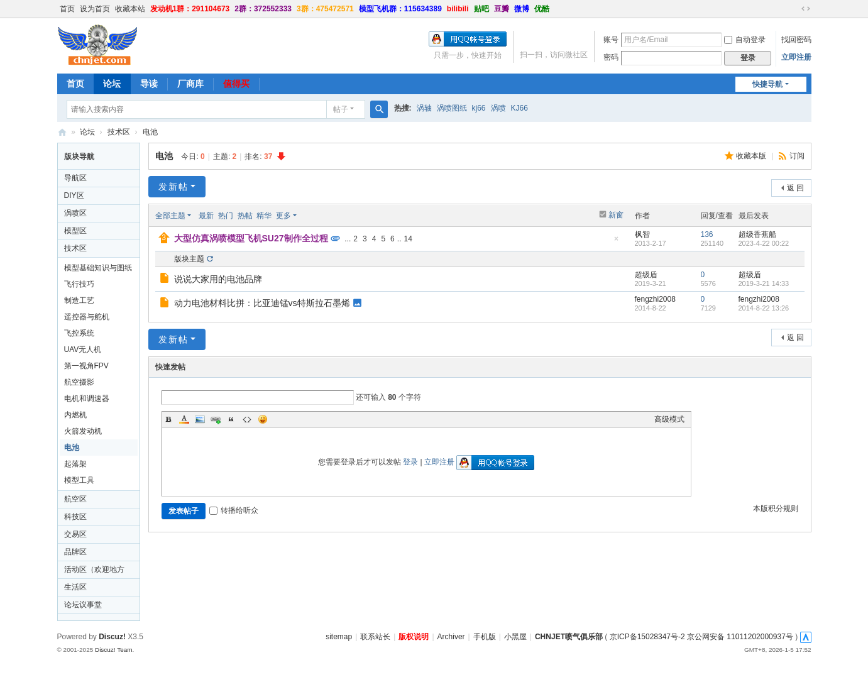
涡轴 (424, 108)
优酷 (541, 8)
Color (184, 419)
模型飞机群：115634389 (400, 8)
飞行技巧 (79, 284)
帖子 (340, 109)
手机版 (484, 636)
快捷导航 (767, 84)
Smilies (262, 419)
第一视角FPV (86, 365)
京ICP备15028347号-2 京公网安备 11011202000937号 (701, 636)
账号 (610, 39)
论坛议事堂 (83, 604)
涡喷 (498, 108)
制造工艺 (79, 300)
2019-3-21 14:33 (764, 283)
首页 (67, 8)
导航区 (75, 177)
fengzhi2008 (655, 299)
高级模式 (669, 419)
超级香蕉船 (757, 234)
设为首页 (95, 8)
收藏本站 (130, 8)
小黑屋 (515, 636)
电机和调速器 (86, 398)
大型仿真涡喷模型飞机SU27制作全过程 (251, 238)
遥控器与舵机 (86, 316)
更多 (283, 215)
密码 (610, 57)
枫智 (642, 234)
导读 (149, 84)
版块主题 (189, 259)
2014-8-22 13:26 (764, 308)
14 (408, 238)
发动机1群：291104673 (190, 8)
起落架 (75, 463)
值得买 (236, 84)
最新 (206, 215)
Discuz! (112, 636)
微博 (521, 8)
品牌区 (75, 551)
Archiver (451, 636)
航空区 (75, 499)
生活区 (75, 587)
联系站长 (375, 636)
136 (707, 234)
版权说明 (413, 636)
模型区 (75, 230)
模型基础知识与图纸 (98, 267)
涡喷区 (75, 213)
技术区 (118, 132)
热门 (225, 215)
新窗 (616, 215)
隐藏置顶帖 (616, 242)
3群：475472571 (325, 8)
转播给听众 (233, 510)
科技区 (75, 516)
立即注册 (796, 57)
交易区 (75, 534)
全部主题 (170, 215)
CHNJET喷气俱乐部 (62, 132)
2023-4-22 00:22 (764, 243)
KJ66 (519, 108)
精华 (264, 215)
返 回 (795, 188)
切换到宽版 (805, 8)
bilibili (458, 8)
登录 (410, 462)
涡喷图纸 (452, 108)
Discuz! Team (114, 649)
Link (215, 419)
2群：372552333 (263, 8)
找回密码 (796, 39)
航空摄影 (79, 382)
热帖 (245, 215)
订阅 (797, 155)
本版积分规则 (775, 508)
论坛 (112, 84)
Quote (231, 419)
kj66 (479, 108)
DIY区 (74, 195)
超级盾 (646, 274)
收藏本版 (752, 155)
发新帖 (173, 187)
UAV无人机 (83, 349)
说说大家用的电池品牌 (218, 279)
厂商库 (190, 84)
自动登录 (745, 39)
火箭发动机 (83, 431)
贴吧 (481, 8)
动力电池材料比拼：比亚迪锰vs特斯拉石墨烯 (262, 303)
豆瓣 (501, 8)
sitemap (339, 636)
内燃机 (75, 414)
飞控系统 (79, 333)
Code (247, 419)
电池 (150, 132)
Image (200, 419)
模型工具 (79, 480)
